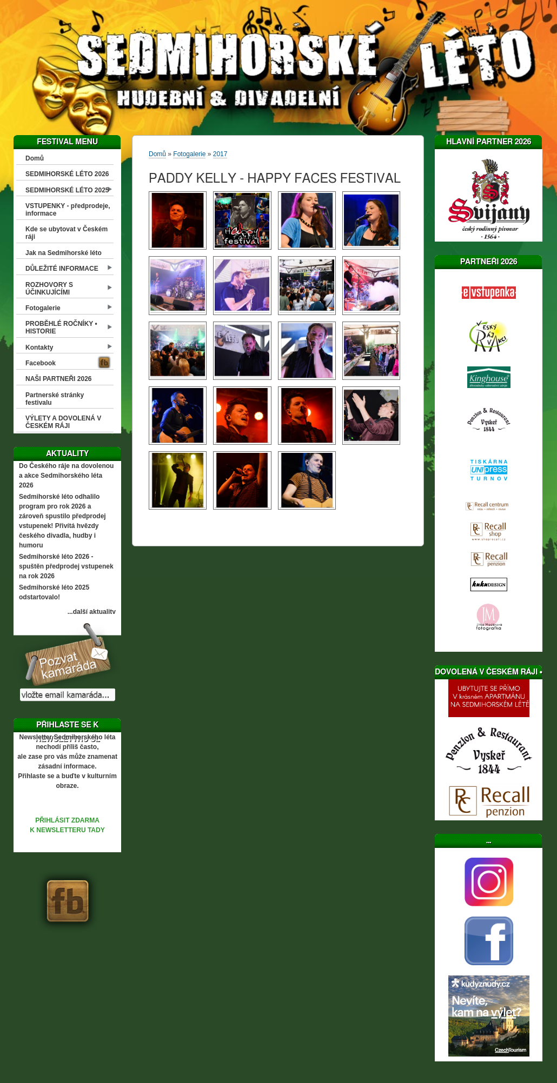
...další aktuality (92, 612)
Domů (34, 158)
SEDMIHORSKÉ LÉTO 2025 (67, 190)
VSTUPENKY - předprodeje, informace (67, 209)
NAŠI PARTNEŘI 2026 (58, 379)
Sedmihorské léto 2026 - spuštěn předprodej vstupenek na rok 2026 (66, 566)
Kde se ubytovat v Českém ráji (66, 232)
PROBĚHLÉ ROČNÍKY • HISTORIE (61, 327)
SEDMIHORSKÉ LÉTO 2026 (67, 174)
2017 (220, 154)
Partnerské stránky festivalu (54, 398)
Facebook (40, 363)
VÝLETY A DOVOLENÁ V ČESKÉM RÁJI (63, 422)
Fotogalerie (43, 308)
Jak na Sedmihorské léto (63, 253)
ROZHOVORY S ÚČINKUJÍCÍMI (49, 288)
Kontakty (39, 347)
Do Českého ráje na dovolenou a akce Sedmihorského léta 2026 (66, 475)
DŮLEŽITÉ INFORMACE (61, 268)
